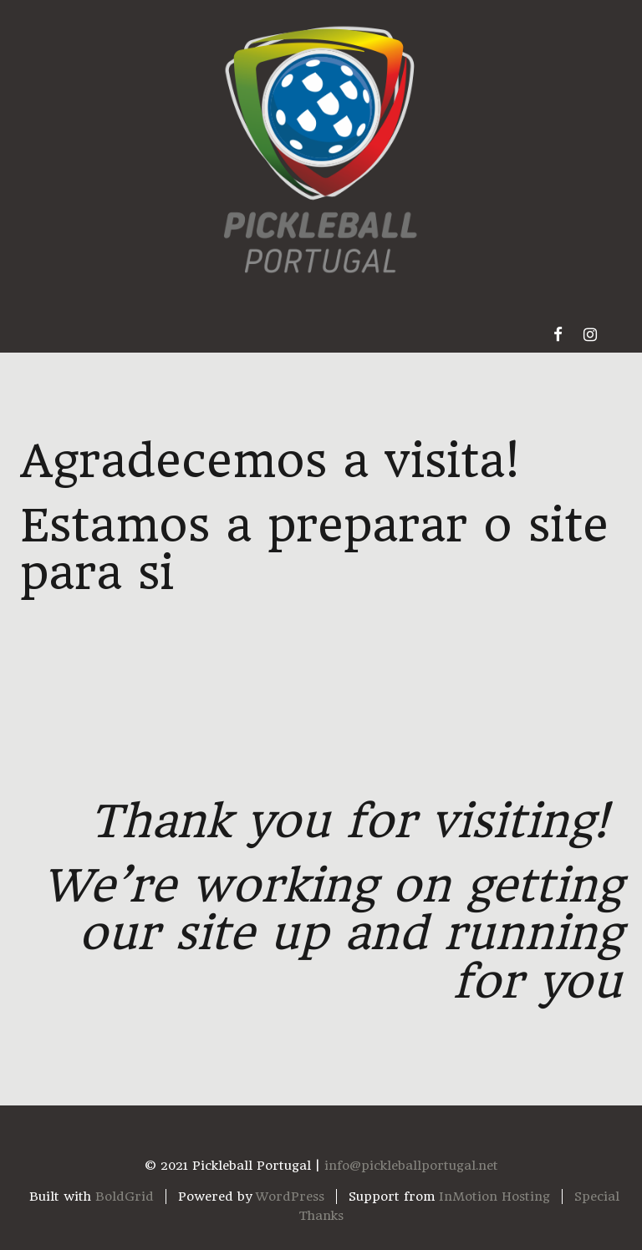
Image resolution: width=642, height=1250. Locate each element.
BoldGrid (124, 1196)
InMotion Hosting (494, 1196)
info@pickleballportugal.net (411, 1165)
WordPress (290, 1196)
